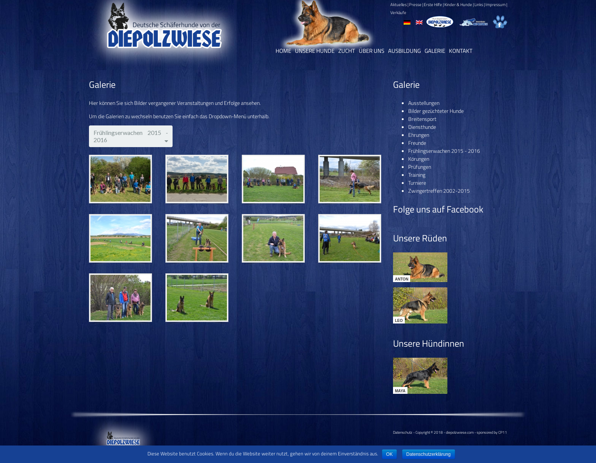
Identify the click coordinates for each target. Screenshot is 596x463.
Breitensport (422, 119)
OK (389, 454)
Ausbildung (404, 50)
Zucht (346, 50)
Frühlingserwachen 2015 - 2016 (444, 151)
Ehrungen (418, 135)
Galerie (435, 50)
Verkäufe (398, 13)
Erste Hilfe (433, 5)
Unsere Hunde (314, 50)
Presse (415, 5)
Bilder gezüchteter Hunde (436, 111)
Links (478, 5)
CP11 (502, 432)
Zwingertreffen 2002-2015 (439, 191)
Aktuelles (398, 5)
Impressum (495, 5)
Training (416, 175)
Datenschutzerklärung (428, 454)
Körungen (418, 159)
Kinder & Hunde (458, 5)
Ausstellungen (423, 103)
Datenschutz (402, 432)
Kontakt (460, 50)
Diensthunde (422, 127)
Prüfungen (419, 167)
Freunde (417, 143)
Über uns (371, 50)
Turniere (417, 183)
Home (283, 50)
